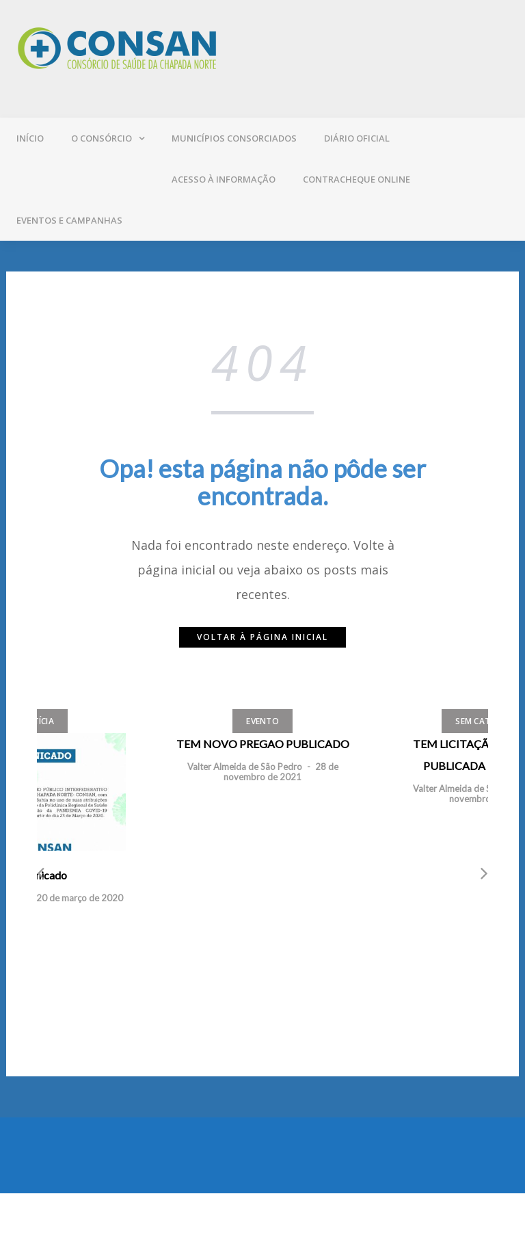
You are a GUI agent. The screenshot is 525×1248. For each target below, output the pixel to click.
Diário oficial (357, 138)
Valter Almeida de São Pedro (244, 766)
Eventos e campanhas (69, 220)
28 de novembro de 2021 (281, 771)
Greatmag (166, 1220)
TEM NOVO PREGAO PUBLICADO (262, 743)
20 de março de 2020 (79, 897)
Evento (262, 721)
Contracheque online (356, 179)
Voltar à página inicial (262, 637)
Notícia (37, 721)
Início (30, 138)
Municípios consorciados (234, 138)
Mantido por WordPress (66, 1220)
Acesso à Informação (223, 179)
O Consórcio (101, 138)
